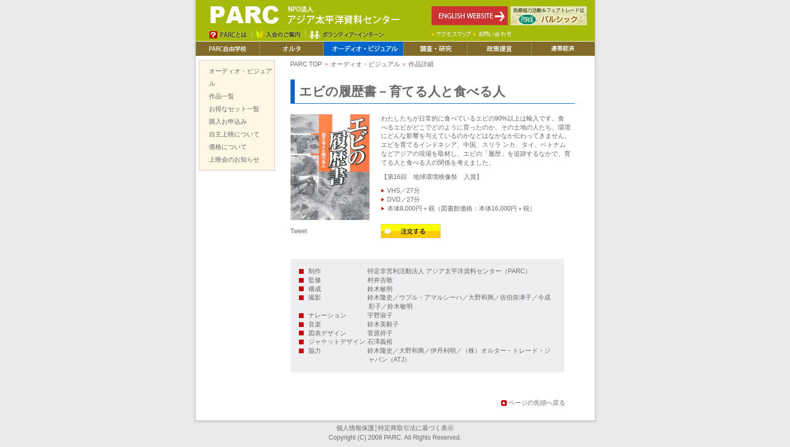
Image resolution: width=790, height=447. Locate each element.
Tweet (299, 231)
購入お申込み (228, 121)
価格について (228, 147)
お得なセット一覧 (234, 109)
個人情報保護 (355, 428)
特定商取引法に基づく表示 (416, 428)
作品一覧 (221, 96)
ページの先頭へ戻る (536, 402)
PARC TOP (306, 64)
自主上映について (234, 134)
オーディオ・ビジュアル (365, 64)
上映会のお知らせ (234, 159)
